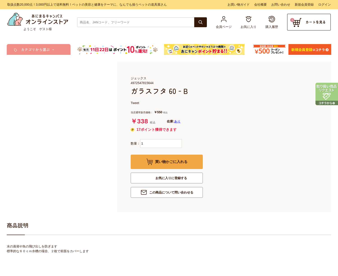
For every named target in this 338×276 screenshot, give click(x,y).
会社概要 (260, 4)
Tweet (135, 103)
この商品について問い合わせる (171, 192)
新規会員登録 (304, 4)
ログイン (324, 4)
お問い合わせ (280, 4)
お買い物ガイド (239, 4)
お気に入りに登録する (171, 178)
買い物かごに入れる (171, 162)
